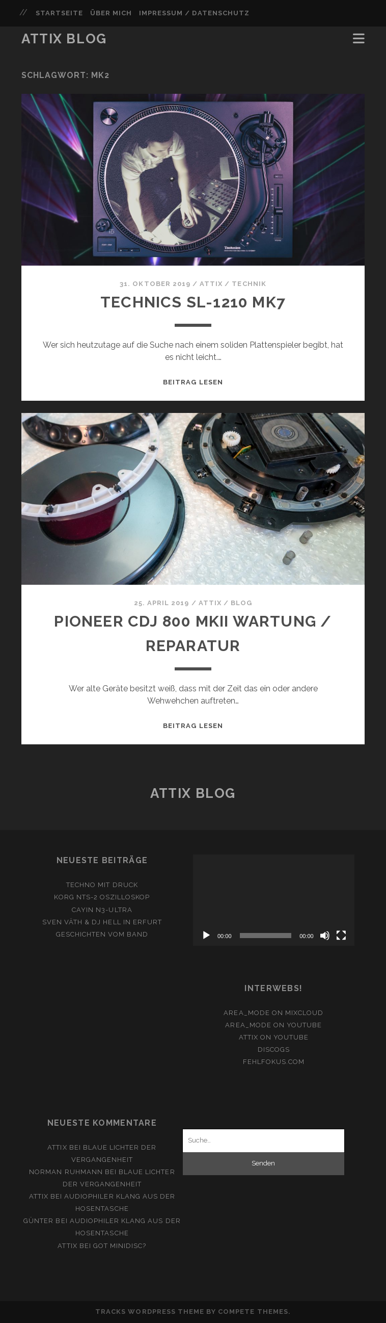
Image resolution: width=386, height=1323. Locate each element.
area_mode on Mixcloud (273, 1013)
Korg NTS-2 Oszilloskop (102, 897)
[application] (273, 899)
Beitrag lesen (193, 382)
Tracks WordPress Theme (149, 1311)
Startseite (59, 13)
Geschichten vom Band (102, 934)
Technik (249, 284)
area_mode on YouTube (273, 1025)
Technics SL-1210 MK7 (193, 302)
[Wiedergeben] (206, 935)
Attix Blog (64, 38)
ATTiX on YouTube (274, 1037)
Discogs (274, 1049)
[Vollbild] (341, 935)
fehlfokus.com (274, 1062)
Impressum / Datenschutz (194, 13)
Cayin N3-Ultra (102, 910)
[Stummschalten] (325, 935)
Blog (241, 603)
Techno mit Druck (102, 885)
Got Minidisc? (120, 1246)
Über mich (111, 13)
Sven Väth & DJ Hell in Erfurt (102, 922)
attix (211, 284)
